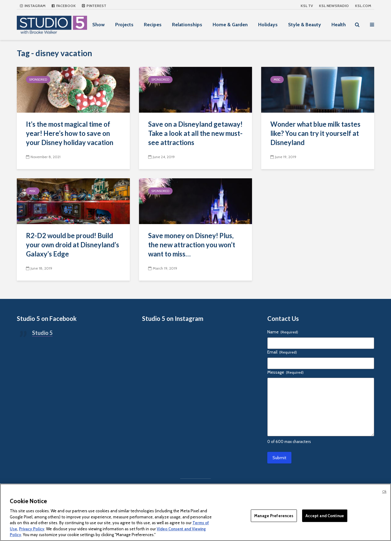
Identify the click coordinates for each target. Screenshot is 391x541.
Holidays (268, 24)
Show (98, 24)
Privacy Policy (31, 528)
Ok (384, 491)
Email (282, 352)
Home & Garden (230, 24)
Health (338, 24)
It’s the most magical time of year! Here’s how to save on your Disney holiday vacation (69, 133)
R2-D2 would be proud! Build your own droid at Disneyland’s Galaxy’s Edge (72, 244)
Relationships (187, 24)
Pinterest (94, 5)
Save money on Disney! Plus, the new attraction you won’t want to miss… (191, 244)
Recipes (153, 24)
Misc (277, 80)
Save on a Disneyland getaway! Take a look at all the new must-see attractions (195, 133)
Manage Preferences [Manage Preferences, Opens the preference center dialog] (273, 515)
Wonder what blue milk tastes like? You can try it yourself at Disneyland (315, 133)
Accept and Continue (324, 515)
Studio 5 (42, 332)
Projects (124, 24)
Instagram (33, 5)
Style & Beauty (304, 24)
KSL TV (307, 5)
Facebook (64, 5)
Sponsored (38, 80)
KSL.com (363, 5)
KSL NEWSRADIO (334, 5)
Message (285, 372)
